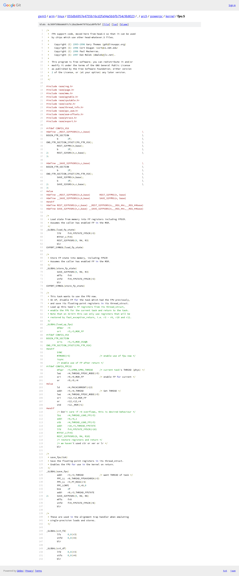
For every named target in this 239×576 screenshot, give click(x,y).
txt (225, 570)
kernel (170, 16)
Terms (38, 570)
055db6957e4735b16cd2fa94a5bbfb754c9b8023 (101, 16)
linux (61, 16)
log (115, 24)
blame (124, 24)
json (233, 570)
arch (144, 16)
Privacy (29, 570)
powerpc (156, 16)
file (106, 24)
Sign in (232, 5)
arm (52, 16)
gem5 (42, 16)
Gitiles (20, 570)
